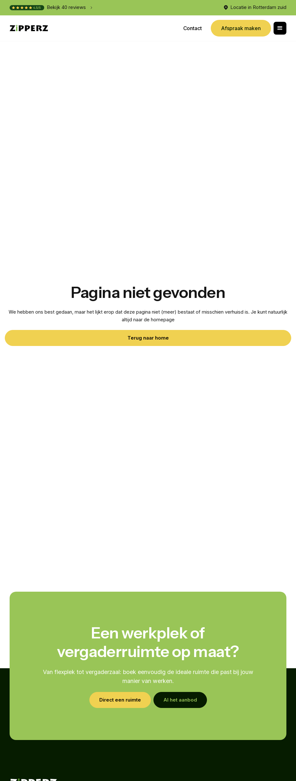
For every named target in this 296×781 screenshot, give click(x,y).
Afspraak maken (241, 28)
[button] (280, 28)
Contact (192, 28)
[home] (29, 28)
